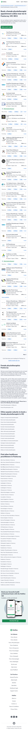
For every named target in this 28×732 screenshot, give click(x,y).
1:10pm (21, 79)
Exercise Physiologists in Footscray (8, 520)
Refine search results (7, 27)
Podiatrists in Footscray (5, 559)
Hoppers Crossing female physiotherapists (9, 417)
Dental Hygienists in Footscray (7, 499)
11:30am (9, 79)
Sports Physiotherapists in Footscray (8, 577)
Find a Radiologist (14, 661)
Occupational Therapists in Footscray (8, 538)
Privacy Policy (14, 709)
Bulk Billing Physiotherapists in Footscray (9, 469)
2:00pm (9, 70)
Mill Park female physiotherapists (7, 429)
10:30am (9, 99)
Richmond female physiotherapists (8, 436)
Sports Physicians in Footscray (7, 575)
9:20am (9, 38)
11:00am (9, 133)
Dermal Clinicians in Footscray (7, 506)
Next (24, 354)
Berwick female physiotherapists (7, 447)
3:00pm (21, 70)
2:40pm (15, 70)
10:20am (15, 230)
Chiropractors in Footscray (6, 490)
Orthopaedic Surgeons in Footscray (8, 543)
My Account (14, 664)
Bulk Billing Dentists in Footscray (7, 464)
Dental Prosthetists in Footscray (7, 501)
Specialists (14, 685)
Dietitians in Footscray (5, 513)
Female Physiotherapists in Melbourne (8, 405)
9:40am (21, 38)
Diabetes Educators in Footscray (7, 510)
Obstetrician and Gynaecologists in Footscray (10, 536)
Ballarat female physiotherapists (7, 445)
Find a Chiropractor (14, 648)
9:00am (9, 189)
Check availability (14, 297)
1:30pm (9, 89)
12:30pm (15, 99)
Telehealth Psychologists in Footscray (8, 476)
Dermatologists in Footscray (6, 508)
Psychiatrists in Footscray (6, 561)
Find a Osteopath (14, 656)
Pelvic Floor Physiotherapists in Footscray (9, 552)
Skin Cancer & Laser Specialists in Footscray (10, 573)
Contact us (14, 703)
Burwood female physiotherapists (8, 433)
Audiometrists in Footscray (6, 485)
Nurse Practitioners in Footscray (7, 534)
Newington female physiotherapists (8, 443)
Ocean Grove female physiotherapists (8, 422)
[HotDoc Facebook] (11, 717)
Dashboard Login (14, 688)
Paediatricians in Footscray (6, 547)
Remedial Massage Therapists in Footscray (9, 568)
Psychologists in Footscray (6, 564)
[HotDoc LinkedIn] (14, 717)
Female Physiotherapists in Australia (7, 5)
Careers (14, 701)
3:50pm (21, 89)
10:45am (21, 319)
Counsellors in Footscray (6, 497)
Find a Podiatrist (14, 645)
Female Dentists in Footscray (7, 478)
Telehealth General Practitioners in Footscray (10, 471)
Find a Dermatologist (14, 658)
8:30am (15, 219)
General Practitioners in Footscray (8, 524)
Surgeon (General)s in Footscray (7, 580)
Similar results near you (14, 360)
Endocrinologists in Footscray (7, 517)
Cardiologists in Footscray (6, 487)
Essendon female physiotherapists (8, 426)
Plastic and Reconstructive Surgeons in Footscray (11, 557)
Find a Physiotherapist (14, 642)
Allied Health (14, 680)
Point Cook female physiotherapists (8, 419)
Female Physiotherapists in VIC (20, 5)
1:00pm (10, 49)
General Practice (14, 677)
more (24, 38)
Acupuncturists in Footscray (6, 480)
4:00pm (21, 156)
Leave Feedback (14, 669)
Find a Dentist (14, 639)
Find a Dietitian (14, 653)
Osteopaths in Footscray (6, 545)
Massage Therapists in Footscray (7, 529)
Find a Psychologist (14, 650)
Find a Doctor (14, 637)
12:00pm (10, 59)
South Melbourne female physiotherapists (9, 440)
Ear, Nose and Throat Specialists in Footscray (10, 515)
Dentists (14, 682)
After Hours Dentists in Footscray (8, 460)
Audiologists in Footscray (6, 483)
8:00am (9, 219)
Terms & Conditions (14, 706)
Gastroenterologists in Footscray (7, 522)
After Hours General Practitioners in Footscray (10, 462)
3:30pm (15, 89)
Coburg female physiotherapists (7, 424)
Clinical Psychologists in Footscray (8, 492)
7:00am (9, 264)
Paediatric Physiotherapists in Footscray (9, 550)
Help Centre (14, 667)
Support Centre (14, 690)
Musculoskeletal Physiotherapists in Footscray (10, 531)
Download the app (14, 620)
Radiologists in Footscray (6, 566)
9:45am (21, 189)
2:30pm (15, 350)
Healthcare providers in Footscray (8, 584)
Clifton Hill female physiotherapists (8, 431)
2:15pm (21, 308)
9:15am (9, 250)
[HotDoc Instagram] (16, 717)
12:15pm (16, 59)
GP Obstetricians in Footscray (7, 527)
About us (14, 698)
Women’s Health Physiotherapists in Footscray (10, 582)
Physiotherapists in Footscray (7, 554)
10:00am (16, 111)
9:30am (15, 38)
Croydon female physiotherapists (7, 438)
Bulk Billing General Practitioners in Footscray (10, 467)
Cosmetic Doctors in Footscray (7, 494)
